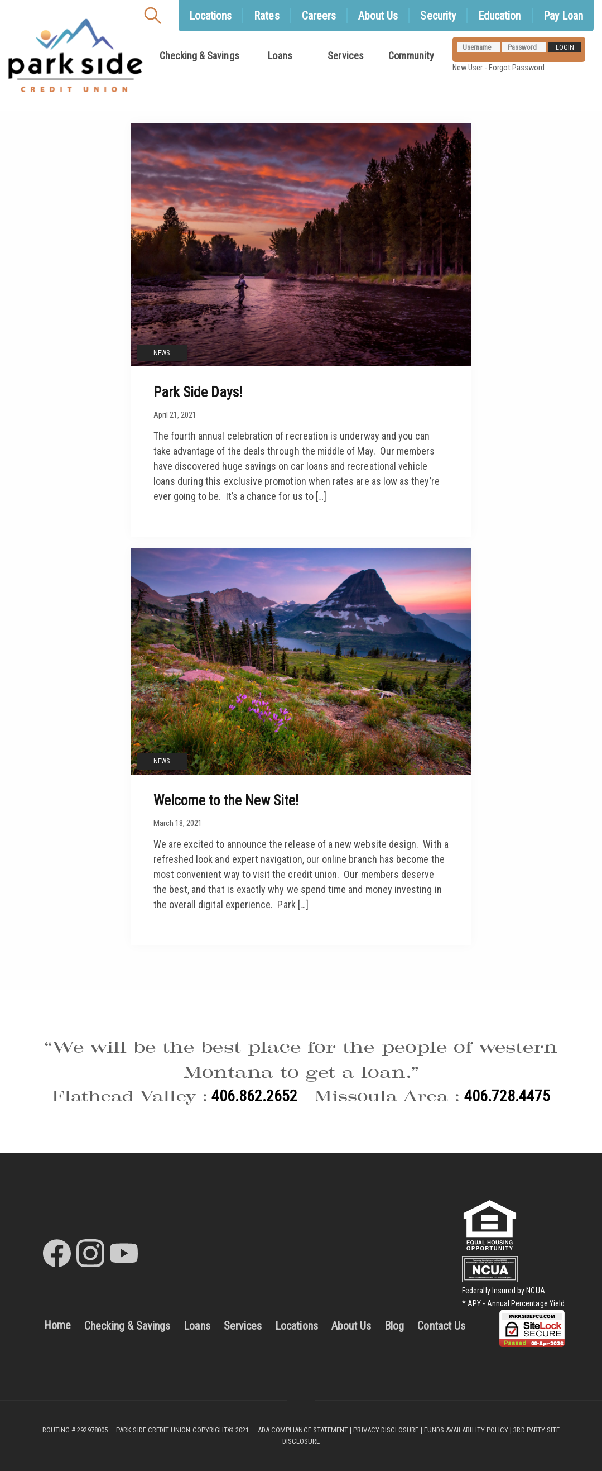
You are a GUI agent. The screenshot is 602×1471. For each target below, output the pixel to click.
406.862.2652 (254, 1096)
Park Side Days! (198, 392)
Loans (280, 55)
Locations (296, 1326)
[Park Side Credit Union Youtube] (124, 1253)
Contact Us (441, 1326)
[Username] (478, 47)
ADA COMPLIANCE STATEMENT (303, 1430)
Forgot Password (517, 68)
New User (467, 68)
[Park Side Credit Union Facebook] (57, 1253)
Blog (394, 1326)
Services (345, 55)
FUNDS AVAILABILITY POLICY (466, 1430)
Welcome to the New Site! (225, 800)
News (161, 353)
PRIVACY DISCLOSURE (385, 1430)
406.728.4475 (507, 1096)
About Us (351, 1326)
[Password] (524, 47)
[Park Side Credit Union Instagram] (90, 1253)
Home (57, 1325)
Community (411, 55)
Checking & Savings (199, 55)
